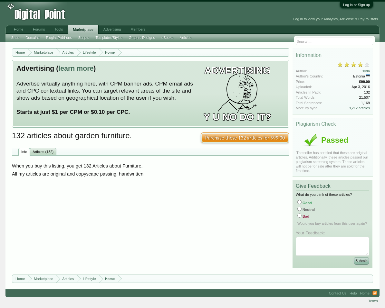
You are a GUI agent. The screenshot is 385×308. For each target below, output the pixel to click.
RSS (374, 293)
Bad (303, 216)
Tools (59, 29)
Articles (185, 38)
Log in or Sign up (356, 5)
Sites (15, 38)
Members (137, 29)
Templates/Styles (109, 38)
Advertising (112, 29)
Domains (32, 38)
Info (24, 152)
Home (18, 29)
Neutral (306, 210)
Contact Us (337, 293)
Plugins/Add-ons (59, 38)
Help (353, 293)
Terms (373, 301)
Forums (39, 29)
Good (304, 203)
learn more (75, 68)
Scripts (83, 38)
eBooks (167, 38)
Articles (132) (43, 152)
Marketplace (83, 30)
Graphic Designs (142, 38)
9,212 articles (359, 108)
